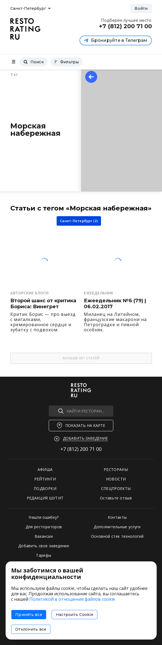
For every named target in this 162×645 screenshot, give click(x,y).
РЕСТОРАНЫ (116, 469)
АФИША (45, 469)
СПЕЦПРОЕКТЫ (116, 488)
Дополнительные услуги (117, 526)
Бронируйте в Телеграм (115, 40)
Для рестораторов (44, 526)
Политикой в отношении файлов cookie (72, 599)
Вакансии (44, 536)
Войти (141, 8)
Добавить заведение (85, 438)
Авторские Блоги (29, 292)
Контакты (117, 517)
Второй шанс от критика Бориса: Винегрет (43, 304)
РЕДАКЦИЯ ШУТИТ (45, 498)
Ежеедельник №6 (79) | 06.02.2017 (115, 304)
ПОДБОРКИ (45, 488)
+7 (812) (81, 449)
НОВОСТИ (116, 479)
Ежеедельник (98, 292)
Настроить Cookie (74, 614)
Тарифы (43, 555)
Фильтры (66, 61)
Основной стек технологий (117, 536)
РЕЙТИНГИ (45, 479)
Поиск (33, 61)
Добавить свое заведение (43, 545)
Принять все (28, 614)
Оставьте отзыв (116, 498)
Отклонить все (30, 629)
